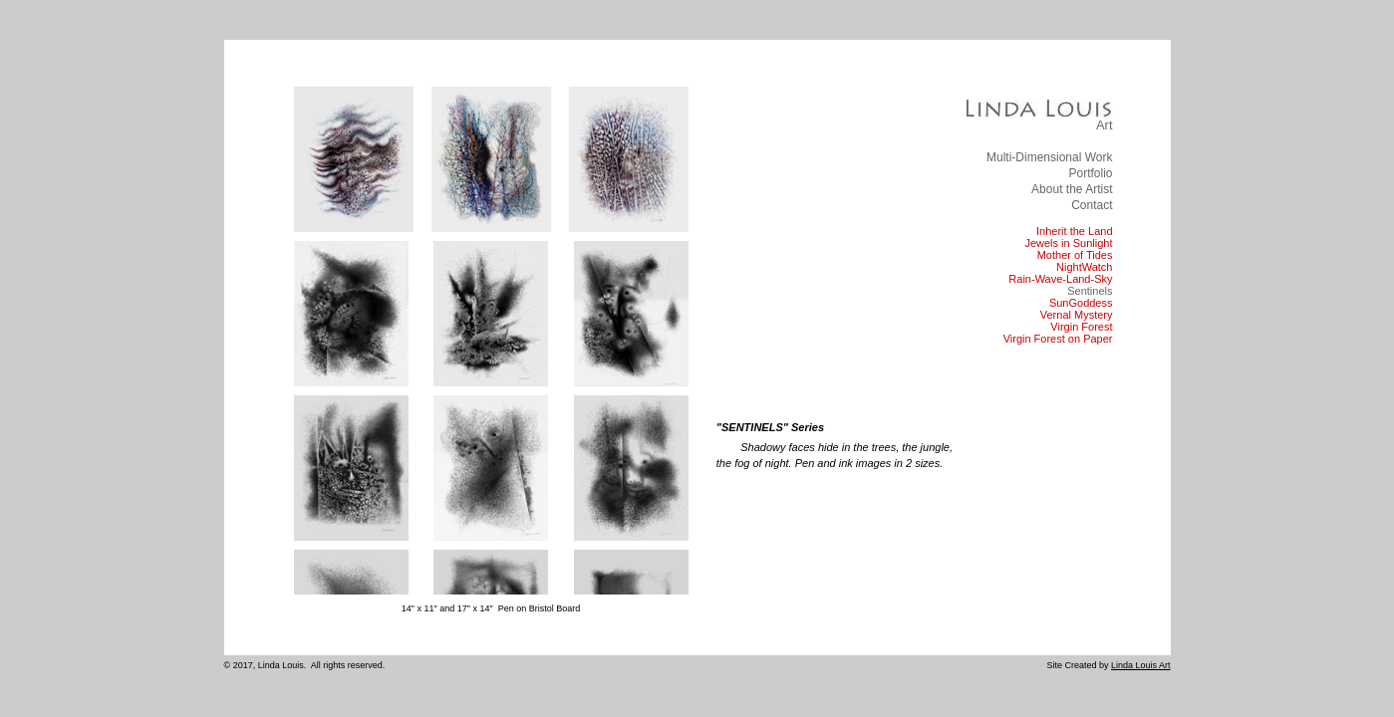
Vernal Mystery (1076, 315)
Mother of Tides (1075, 255)
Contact (1091, 205)
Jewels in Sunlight (1068, 243)
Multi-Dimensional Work (1049, 157)
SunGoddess (1081, 303)
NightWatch (1084, 267)
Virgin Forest (1081, 327)
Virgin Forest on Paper (1058, 339)
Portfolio (1090, 173)
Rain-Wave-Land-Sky (1060, 279)
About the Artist (1071, 189)
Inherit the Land (1074, 231)
